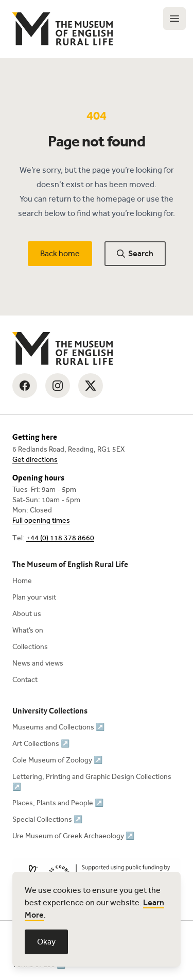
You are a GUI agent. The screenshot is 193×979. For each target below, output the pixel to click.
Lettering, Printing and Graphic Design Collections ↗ (91, 781)
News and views (37, 663)
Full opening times (41, 520)
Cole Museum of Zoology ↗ (57, 760)
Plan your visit (34, 597)
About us (26, 613)
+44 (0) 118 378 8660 (60, 538)
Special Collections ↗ (47, 819)
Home (22, 580)
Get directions (35, 459)
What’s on (27, 630)
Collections (30, 646)
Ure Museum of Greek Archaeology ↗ (73, 836)
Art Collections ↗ (40, 743)
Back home (60, 253)
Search (135, 253)
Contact (25, 679)
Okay (46, 942)
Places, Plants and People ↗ (57, 803)
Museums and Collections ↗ (58, 727)
